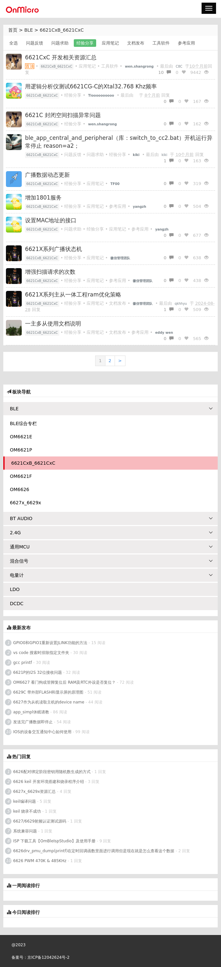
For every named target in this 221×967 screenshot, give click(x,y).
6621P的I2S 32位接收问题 (37, 672)
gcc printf (22, 662)
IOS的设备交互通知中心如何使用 (42, 732)
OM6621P (21, 449)
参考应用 (186, 43)
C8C (179, 66)
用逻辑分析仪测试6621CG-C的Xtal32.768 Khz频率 (91, 86)
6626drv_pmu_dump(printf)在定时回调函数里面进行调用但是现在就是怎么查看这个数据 (93, 851)
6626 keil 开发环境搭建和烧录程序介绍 (48, 781)
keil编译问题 (24, 801)
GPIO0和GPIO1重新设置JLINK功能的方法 (50, 642)
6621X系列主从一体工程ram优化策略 (73, 294)
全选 (13, 43)
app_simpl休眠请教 (31, 712)
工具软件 (161, 43)
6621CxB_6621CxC (62, 30)
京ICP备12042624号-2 (48, 957)
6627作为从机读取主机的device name (48, 702)
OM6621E (21, 436)
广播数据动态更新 (47, 175)
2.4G (111, 532)
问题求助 (60, 43)
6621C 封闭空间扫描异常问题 (63, 115)
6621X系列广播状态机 (53, 249)
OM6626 (19, 489)
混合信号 (111, 561)
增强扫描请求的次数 (50, 271)
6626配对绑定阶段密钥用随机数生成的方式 (52, 771)
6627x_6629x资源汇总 (34, 791)
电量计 (111, 575)
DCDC (16, 603)
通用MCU (111, 546)
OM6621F (21, 476)
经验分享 (85, 43)
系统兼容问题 (25, 831)
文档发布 (135, 43)
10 (164, 72)
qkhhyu (181, 303)
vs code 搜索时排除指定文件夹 (41, 652)
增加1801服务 (43, 197)
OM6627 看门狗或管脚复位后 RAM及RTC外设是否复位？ (64, 682)
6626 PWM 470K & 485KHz (39, 860)
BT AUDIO (111, 518)
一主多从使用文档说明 (53, 323)
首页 (12, 30)
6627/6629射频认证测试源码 (39, 821)
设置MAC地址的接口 (50, 220)
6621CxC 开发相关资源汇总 (61, 57)
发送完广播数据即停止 (33, 722)
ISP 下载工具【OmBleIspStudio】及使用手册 (54, 841)
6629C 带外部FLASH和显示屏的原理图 (48, 692)
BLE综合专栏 (23, 423)
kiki (164, 155)
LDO (15, 589)
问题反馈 (34, 43)
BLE (28, 30)
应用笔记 (110, 43)
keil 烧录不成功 (27, 811)
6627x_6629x (25, 502)
